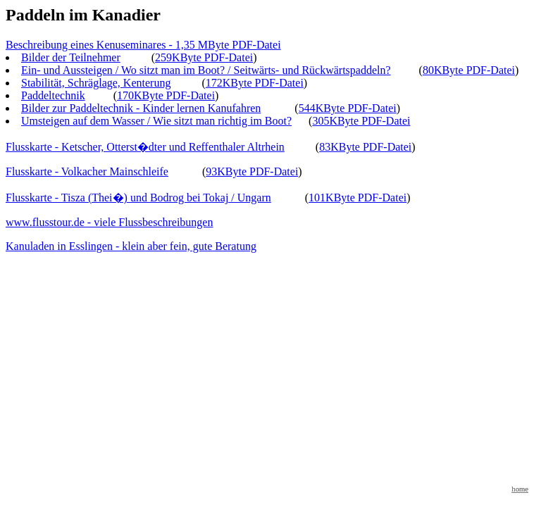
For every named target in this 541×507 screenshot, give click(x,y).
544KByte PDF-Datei (348, 108)
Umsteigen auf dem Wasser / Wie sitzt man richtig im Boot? (156, 121)
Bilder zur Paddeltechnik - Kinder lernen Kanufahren (141, 108)
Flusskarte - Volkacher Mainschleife (87, 171)
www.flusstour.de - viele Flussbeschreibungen (109, 222)
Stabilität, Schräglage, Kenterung (95, 83)
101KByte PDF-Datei (357, 198)
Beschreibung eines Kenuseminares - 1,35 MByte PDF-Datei (143, 45)
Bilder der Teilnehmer (70, 57)
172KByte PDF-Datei (255, 83)
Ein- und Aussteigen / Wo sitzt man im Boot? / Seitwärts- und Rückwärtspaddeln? (206, 70)
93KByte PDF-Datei (252, 171)
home (519, 489)
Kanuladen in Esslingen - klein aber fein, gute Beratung (131, 246)
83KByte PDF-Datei (365, 147)
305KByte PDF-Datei (361, 121)
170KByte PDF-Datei (166, 95)
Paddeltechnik (53, 95)
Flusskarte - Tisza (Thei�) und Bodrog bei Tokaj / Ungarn (138, 198)
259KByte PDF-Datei (204, 57)
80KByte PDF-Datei (469, 70)
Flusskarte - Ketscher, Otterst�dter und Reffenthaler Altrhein (145, 147)
